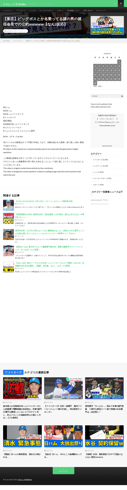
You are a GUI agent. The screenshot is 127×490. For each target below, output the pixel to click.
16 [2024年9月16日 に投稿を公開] (95, 78)
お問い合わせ (93, 12)
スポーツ (63, 12)
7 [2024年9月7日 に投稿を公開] (115, 69)
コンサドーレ (8, 12)
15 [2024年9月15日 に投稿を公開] (119, 73)
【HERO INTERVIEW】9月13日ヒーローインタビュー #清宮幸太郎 (44, 204)
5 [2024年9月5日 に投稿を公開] (107, 69)
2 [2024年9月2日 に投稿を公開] (95, 69)
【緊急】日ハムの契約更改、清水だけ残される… (22, 460)
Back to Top (63, 476)
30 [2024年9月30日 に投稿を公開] (95, 86)
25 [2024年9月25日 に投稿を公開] (103, 82)
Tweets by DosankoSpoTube (101, 107)
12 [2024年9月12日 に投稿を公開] (107, 73)
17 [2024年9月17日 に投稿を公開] (99, 78)
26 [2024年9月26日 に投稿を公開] (107, 82)
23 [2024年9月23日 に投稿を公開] (95, 82)
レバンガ (34, 12)
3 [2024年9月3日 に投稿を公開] (99, 69)
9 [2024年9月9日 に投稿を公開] (95, 73)
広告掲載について (77, 12)
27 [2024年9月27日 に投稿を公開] (111, 82)
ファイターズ (22, 12)
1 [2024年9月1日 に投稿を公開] (119, 65)
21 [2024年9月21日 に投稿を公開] (115, 78)
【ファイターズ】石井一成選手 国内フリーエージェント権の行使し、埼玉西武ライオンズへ (63, 412)
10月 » (100, 89)
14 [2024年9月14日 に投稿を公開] (115, 73)
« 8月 (95, 89)
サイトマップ (106, 12)
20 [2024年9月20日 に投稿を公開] (111, 78)
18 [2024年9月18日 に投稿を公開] (103, 78)
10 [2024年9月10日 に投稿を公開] (99, 73)
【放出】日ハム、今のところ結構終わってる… (63, 460)
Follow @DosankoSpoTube (101, 110)
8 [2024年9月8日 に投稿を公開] (119, 69)
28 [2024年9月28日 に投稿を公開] (115, 82)
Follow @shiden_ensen (107, 129)
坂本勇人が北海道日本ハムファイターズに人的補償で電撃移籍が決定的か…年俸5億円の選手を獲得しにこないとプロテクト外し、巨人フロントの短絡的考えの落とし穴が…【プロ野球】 (22, 415)
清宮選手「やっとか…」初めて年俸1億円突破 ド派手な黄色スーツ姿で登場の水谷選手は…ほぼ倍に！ (104, 412)
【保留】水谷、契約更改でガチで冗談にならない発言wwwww (104, 460)
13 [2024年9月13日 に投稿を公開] (111, 73)
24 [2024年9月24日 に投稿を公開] (99, 82)
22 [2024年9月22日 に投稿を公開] (119, 78)
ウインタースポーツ (48, 12)
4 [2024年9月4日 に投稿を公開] (103, 69)
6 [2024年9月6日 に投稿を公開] (111, 69)
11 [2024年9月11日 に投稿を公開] (103, 73)
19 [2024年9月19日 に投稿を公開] (107, 78)
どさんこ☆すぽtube (25, 485)
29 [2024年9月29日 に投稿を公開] (119, 82)
